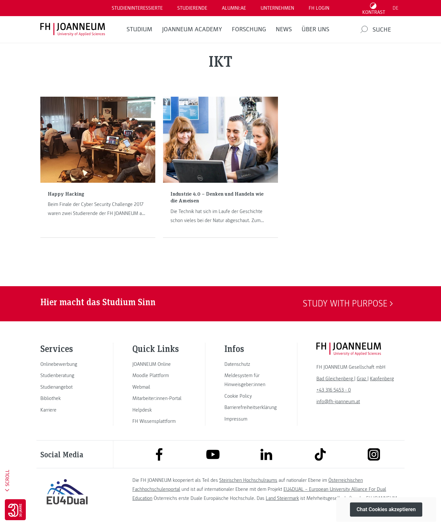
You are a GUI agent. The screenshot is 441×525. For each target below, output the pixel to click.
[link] (67, 364)
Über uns (315, 29)
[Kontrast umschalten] (374, 8)
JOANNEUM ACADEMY (192, 29)
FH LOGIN (319, 8)
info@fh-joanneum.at (338, 401)
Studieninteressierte (137, 8)
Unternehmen (277, 8)
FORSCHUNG (249, 29)
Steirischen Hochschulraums (248, 480)
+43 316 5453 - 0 (333, 390)
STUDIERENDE (192, 8)
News (284, 29)
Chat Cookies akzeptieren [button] (385, 509)
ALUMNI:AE (234, 8)
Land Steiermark (282, 498)
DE (395, 8)
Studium (139, 29)
